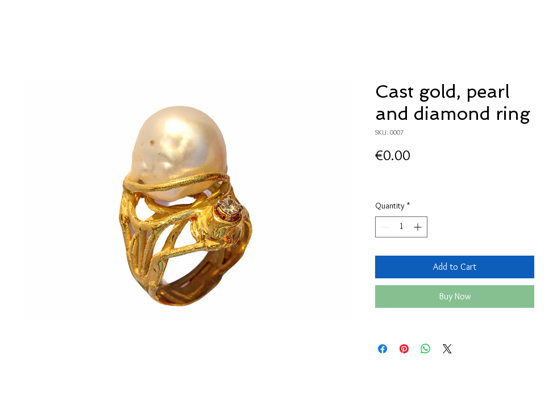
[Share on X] (447, 349)
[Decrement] (384, 227)
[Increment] (418, 227)
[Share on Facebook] (382, 349)
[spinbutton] (401, 227)
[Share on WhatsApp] (426, 349)
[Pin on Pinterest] (404, 349)
